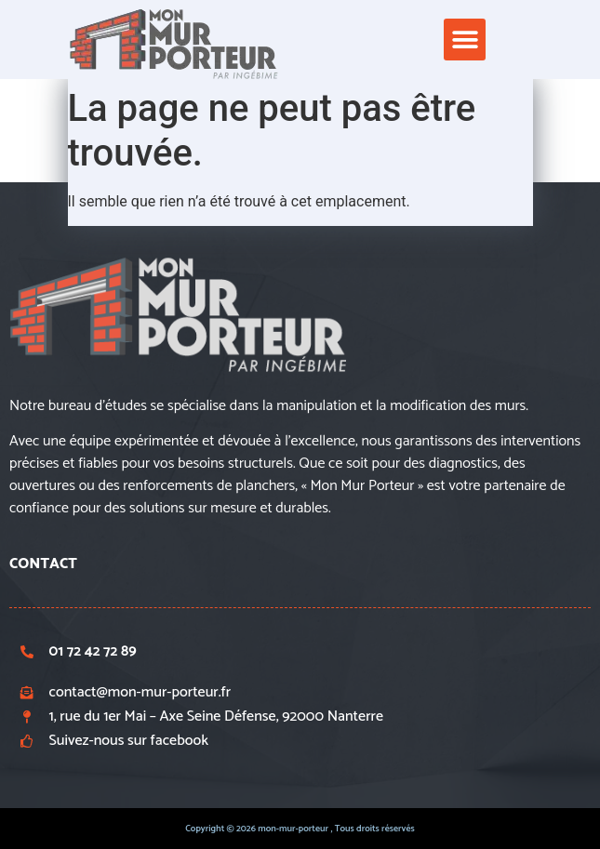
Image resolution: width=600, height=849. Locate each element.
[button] (465, 39)
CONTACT (43, 564)
